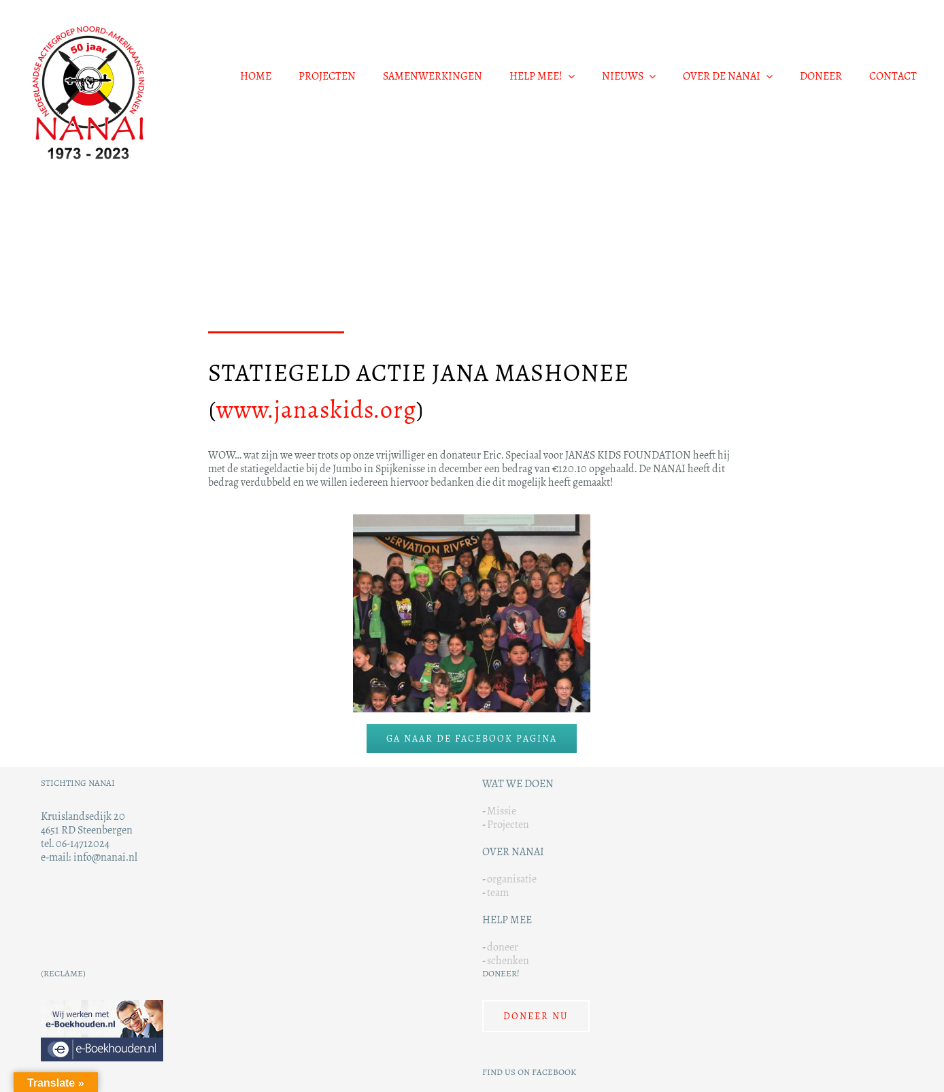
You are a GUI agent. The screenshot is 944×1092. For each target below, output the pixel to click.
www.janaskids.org (316, 410)
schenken (508, 960)
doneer (502, 946)
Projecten (508, 824)
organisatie (512, 878)
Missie (501, 810)
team (498, 892)
